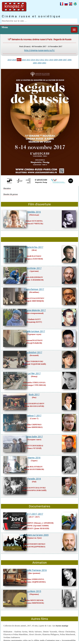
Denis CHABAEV (26, 528)
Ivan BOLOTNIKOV (34, 467)
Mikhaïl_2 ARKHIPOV (24, 523)
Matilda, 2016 (34, 212)
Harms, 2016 (34, 457)
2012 (42, 59)
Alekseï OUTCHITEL (34, 221)
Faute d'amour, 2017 (34, 289)
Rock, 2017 (34, 394)
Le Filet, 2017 (34, 373)
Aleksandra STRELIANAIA (34, 382)
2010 (51, 59)
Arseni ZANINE (26, 526)
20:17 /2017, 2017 (34, 514)
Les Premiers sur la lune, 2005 (34, 535)
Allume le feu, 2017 (34, 247)
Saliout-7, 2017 (34, 415)
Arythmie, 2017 (34, 268)
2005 (35, 63)
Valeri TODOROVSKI (34, 361)
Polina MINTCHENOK (34, 600)
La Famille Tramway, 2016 (34, 570)
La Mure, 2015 (34, 591)
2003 (44, 63)
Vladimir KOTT (34, 319)
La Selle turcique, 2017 (34, 331)
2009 (56, 59)
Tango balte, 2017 (34, 436)
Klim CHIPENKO (34, 424)
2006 (69, 59)
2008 (60, 59)
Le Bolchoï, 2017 (34, 352)
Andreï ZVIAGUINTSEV (34, 298)
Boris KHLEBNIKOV (34, 277)
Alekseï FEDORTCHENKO (34, 544)
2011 (47, 59)
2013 (38, 59)
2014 (33, 59)
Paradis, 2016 (34, 478)
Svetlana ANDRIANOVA (34, 579)
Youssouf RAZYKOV (34, 340)
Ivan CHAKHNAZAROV (34, 403)
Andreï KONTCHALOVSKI (34, 488)
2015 (28, 59)
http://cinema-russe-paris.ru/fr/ (39, 50)
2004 (39, 63)
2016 (24, 59)
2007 (65, 59)
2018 (14, 59)
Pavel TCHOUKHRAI (34, 446)
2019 (9, 59)
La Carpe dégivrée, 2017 (34, 310)
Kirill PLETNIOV (34, 256)
